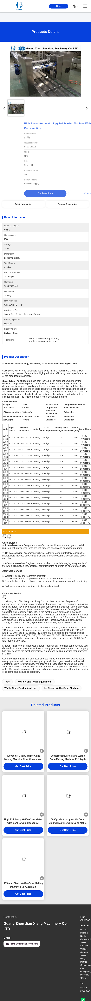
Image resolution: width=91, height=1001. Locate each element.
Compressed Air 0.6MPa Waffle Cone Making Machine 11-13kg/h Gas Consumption (68, 758)
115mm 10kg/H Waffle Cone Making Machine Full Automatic (23, 885)
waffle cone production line (20, 688)
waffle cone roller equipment (34, 681)
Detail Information (23, 204)
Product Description (67, 204)
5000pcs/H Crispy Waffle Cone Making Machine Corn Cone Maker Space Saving (23, 758)
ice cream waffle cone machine (61, 688)
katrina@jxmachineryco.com (22, 943)
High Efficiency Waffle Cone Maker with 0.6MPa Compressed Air (23, 821)
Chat (58, 6)
